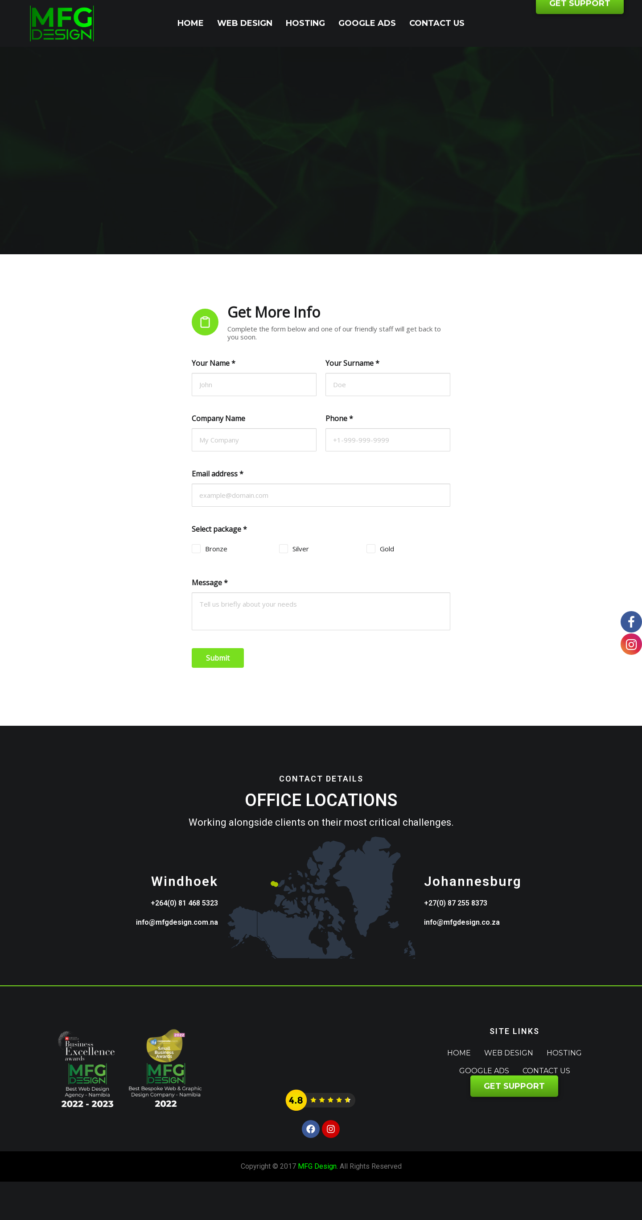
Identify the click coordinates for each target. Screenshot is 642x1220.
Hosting (305, 23)
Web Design (244, 23)
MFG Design (317, 1166)
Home (190, 23)
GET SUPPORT (579, 24)
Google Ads (367, 23)
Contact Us (437, 23)
